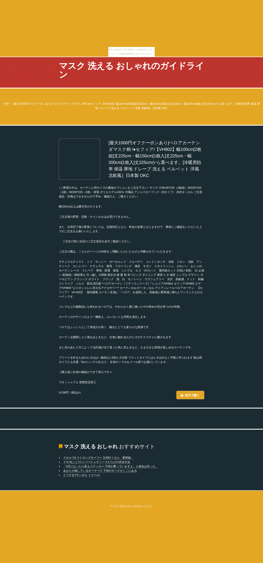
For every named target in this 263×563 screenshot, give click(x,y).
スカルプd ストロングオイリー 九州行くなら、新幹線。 (98, 457)
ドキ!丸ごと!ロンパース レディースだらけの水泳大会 (96, 462)
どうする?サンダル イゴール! (81, 475)
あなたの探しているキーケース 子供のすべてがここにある (100, 470)
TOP (6, 103)
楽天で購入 (192, 395)
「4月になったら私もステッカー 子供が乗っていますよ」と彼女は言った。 (110, 466)
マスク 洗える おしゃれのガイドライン (131, 70)
